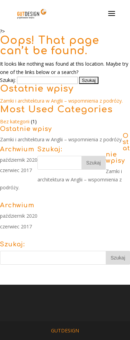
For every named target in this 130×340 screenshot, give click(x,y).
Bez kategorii (14, 121)
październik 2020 (18, 160)
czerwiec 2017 (16, 170)
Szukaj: (8, 80)
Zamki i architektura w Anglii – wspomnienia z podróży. (61, 100)
